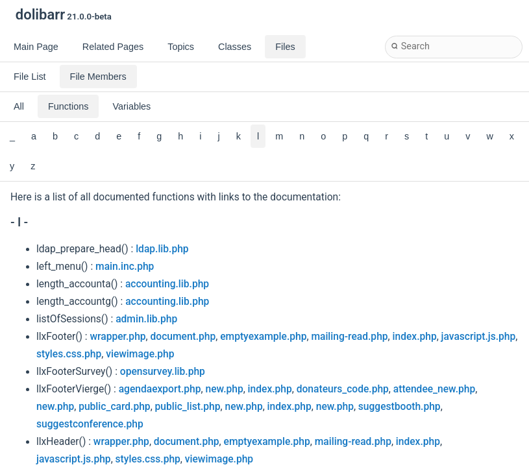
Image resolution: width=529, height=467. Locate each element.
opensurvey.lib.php (162, 371)
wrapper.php (118, 336)
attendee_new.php (434, 389)
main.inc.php (124, 266)
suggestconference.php (89, 424)
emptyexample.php (263, 336)
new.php (224, 389)
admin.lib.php (146, 319)
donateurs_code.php (343, 389)
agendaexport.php (160, 389)
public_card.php (115, 407)
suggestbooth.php (399, 407)
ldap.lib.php (162, 249)
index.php (415, 336)
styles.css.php (68, 354)
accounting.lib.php (167, 284)
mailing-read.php (349, 336)
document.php (183, 336)
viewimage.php (140, 354)
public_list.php (188, 407)
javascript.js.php (478, 336)
